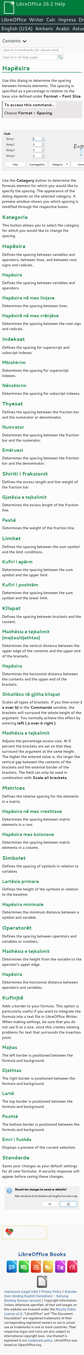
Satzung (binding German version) (36, 1298)
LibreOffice (13, 19)
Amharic (44, 28)
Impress (67, 19)
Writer (36, 19)
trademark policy (40, 1340)
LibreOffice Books (42, 1253)
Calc (51, 19)
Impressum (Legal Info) (21, 1291)
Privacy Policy (51, 1291)
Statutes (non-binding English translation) (40, 1293)
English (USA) (17, 28)
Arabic (63, 28)
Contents (11, 41)
